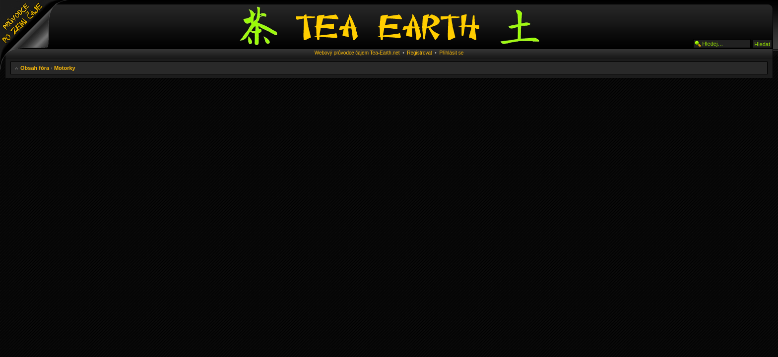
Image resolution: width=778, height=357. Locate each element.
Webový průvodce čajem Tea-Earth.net (357, 53)
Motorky (64, 68)
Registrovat (419, 53)
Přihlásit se (451, 53)
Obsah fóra (34, 68)
